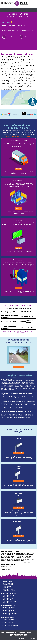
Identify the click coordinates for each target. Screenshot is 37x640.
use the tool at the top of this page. (18, 136)
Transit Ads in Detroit (8, 610)
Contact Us (6, 590)
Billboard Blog (6, 587)
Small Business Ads (8, 584)
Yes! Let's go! (10, 37)
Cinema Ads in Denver (9, 621)
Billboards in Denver (8, 597)
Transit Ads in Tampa (9, 615)
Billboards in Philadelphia (9, 601)
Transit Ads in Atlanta (9, 607)
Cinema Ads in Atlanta (9, 619)
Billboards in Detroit (8, 598)
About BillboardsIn (8, 583)
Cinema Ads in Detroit (9, 622)
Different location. (29, 37)
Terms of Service (21, 638)
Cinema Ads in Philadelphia (10, 625)
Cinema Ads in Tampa (9, 627)
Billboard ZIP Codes (8, 589)
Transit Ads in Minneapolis (10, 612)
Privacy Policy (31, 638)
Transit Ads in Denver (8, 609)
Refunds (12, 590)
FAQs (4, 586)
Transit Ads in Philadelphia (10, 613)
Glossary (9, 586)
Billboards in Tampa (8, 603)
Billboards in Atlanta (8, 595)
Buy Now (18, 168)
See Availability (18, 366)
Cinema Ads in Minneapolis (10, 624)
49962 (9, 567)
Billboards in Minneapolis (9, 600)
